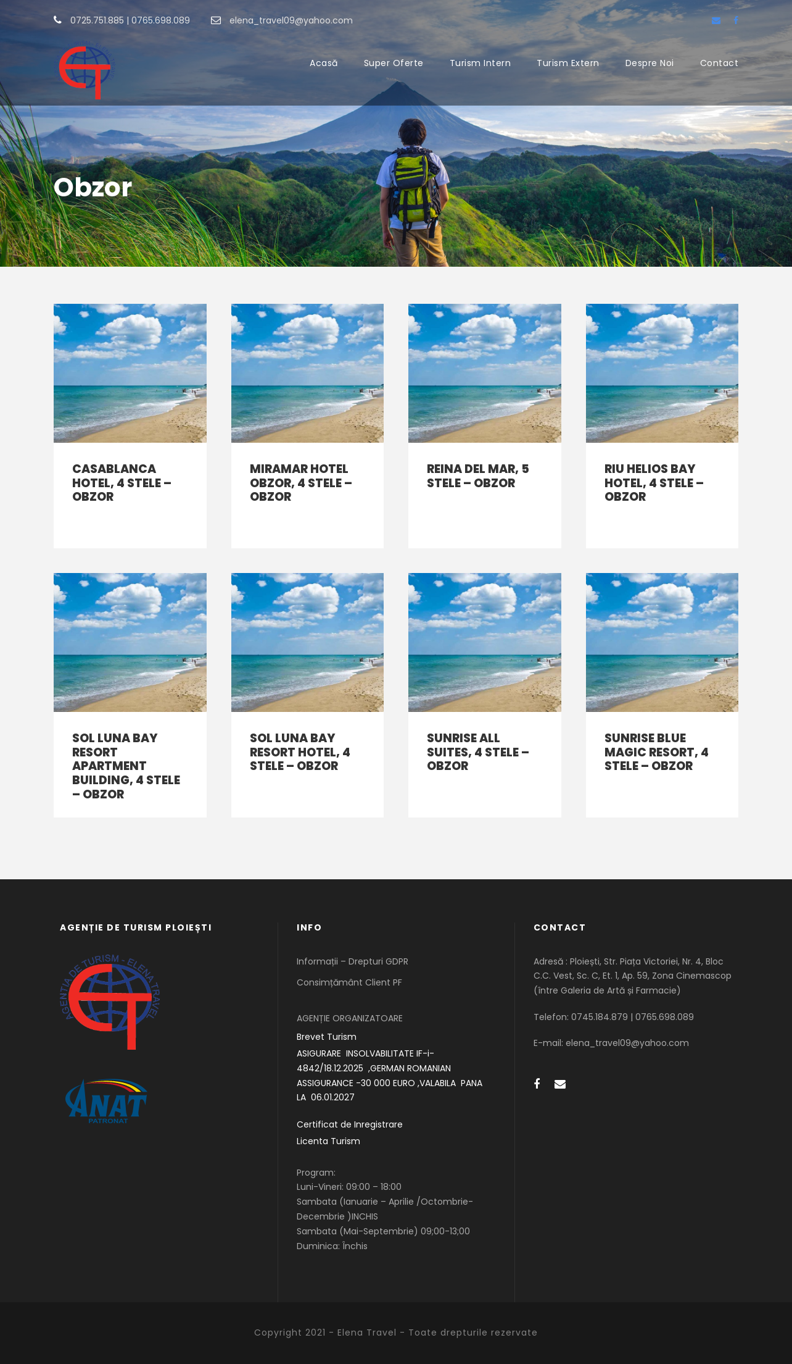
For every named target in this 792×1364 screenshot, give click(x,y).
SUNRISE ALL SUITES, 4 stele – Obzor (478, 752)
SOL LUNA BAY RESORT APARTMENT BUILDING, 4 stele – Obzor (126, 766)
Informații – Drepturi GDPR (352, 961)
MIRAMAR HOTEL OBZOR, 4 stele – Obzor (301, 483)
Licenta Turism (328, 1141)
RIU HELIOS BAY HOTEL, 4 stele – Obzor (654, 483)
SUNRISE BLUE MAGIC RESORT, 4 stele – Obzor (656, 752)
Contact (719, 63)
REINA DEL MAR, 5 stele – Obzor (478, 476)
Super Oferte (394, 63)
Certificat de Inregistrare (350, 1124)
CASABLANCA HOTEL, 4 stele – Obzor (121, 483)
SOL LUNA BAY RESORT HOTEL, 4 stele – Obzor (300, 752)
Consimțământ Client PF (349, 982)
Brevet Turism (327, 1037)
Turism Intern (480, 63)
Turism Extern (568, 63)
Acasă (324, 63)
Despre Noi (649, 63)
